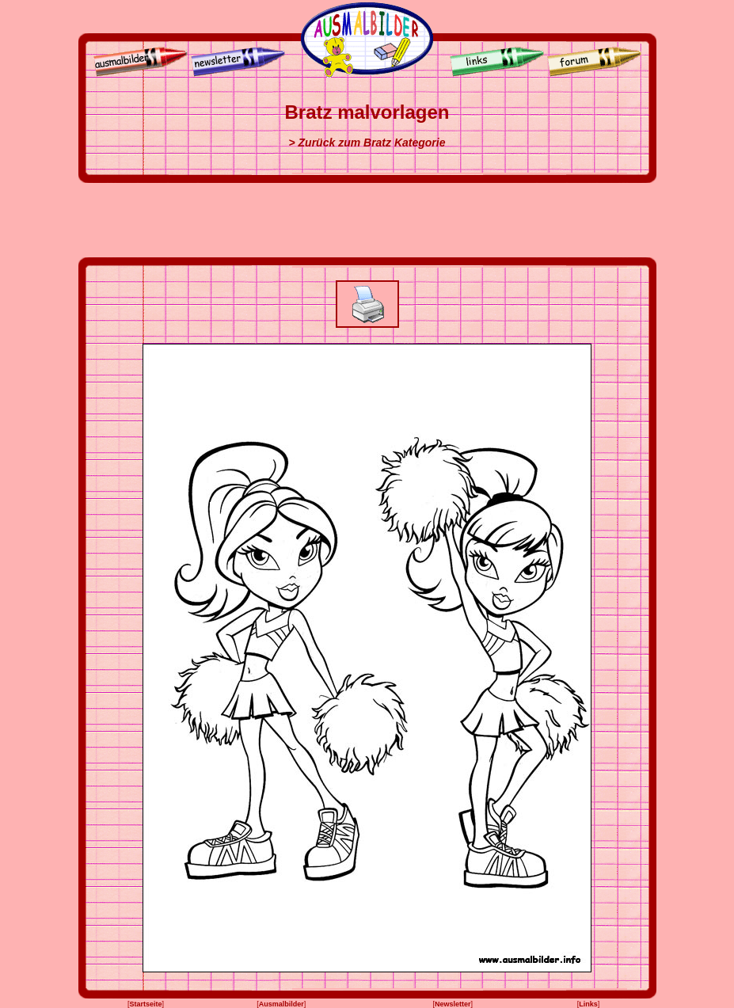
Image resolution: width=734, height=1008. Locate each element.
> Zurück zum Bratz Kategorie (367, 142)
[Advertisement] (367, 220)
